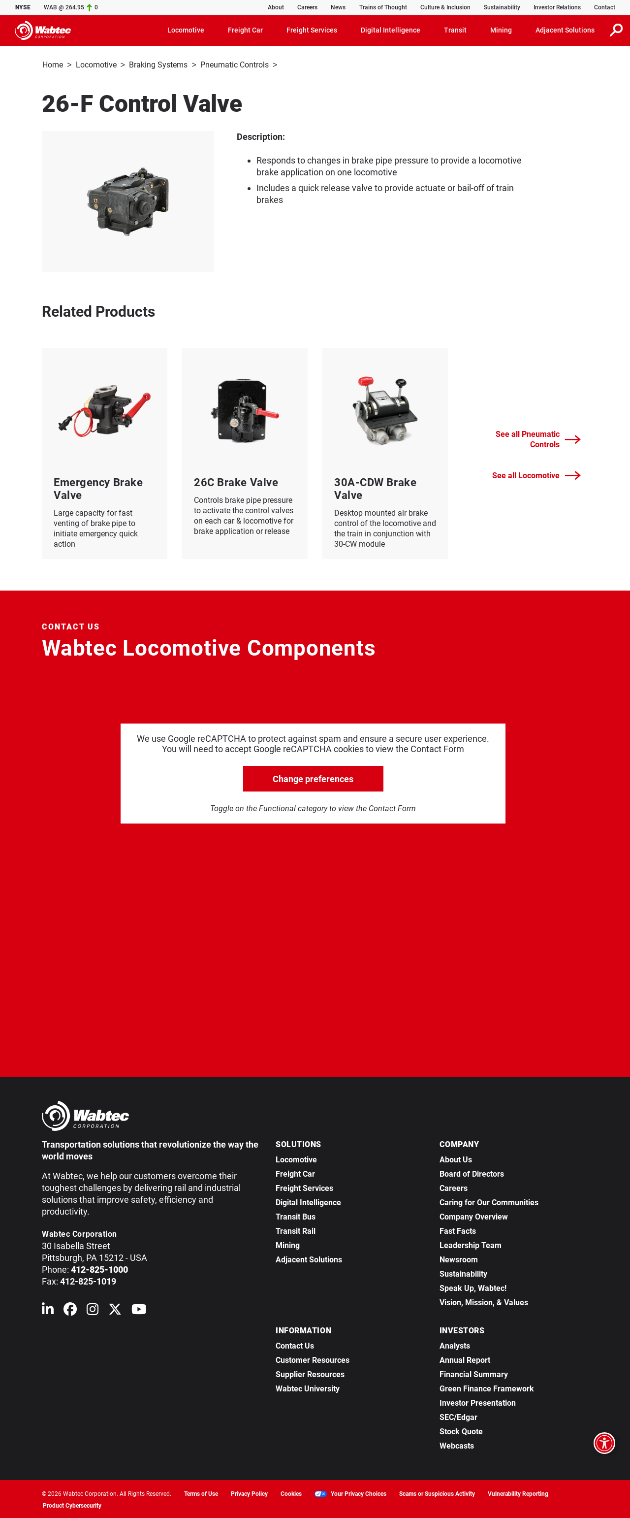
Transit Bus (295, 1215)
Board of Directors (472, 1172)
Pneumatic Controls (234, 64)
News (338, 7)
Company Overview (474, 1215)
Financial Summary (474, 1373)
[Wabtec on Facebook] (70, 1310)
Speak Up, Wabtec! (473, 1286)
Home (52, 64)
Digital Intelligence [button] (390, 29)
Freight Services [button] (311, 29)
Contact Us (295, 1344)
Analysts (455, 1344)
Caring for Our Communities (489, 1201)
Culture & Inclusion (445, 7)
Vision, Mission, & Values (484, 1301)
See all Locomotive (536, 474)
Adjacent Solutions (309, 1258)
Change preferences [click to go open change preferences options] (313, 777)
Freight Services (304, 1186)
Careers (307, 7)
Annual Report (465, 1358)
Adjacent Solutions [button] (565, 29)
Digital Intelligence (308, 1201)
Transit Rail (295, 1229)
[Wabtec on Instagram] (92, 1310)
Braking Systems (158, 64)
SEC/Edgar (458, 1415)
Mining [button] (501, 29)
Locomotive (96, 64)
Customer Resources (312, 1358)
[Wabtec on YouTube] (139, 1310)
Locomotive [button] (185, 29)
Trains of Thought (383, 7)
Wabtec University (308, 1387)
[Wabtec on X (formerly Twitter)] (115, 1310)
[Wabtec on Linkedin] (48, 1310)
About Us (456, 1158)
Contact (604, 7)
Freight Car (295, 1172)
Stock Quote (461, 1430)
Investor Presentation (478, 1401)
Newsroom (459, 1258)
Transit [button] (455, 29)
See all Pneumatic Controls (538, 438)
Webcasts (457, 1444)
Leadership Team (471, 1244)
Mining (288, 1244)
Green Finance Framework (487, 1387)
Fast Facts (458, 1229)
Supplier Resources (310, 1373)
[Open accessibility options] (604, 1443)
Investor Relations (557, 7)
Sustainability (502, 7)
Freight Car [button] (245, 29)
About (276, 7)
